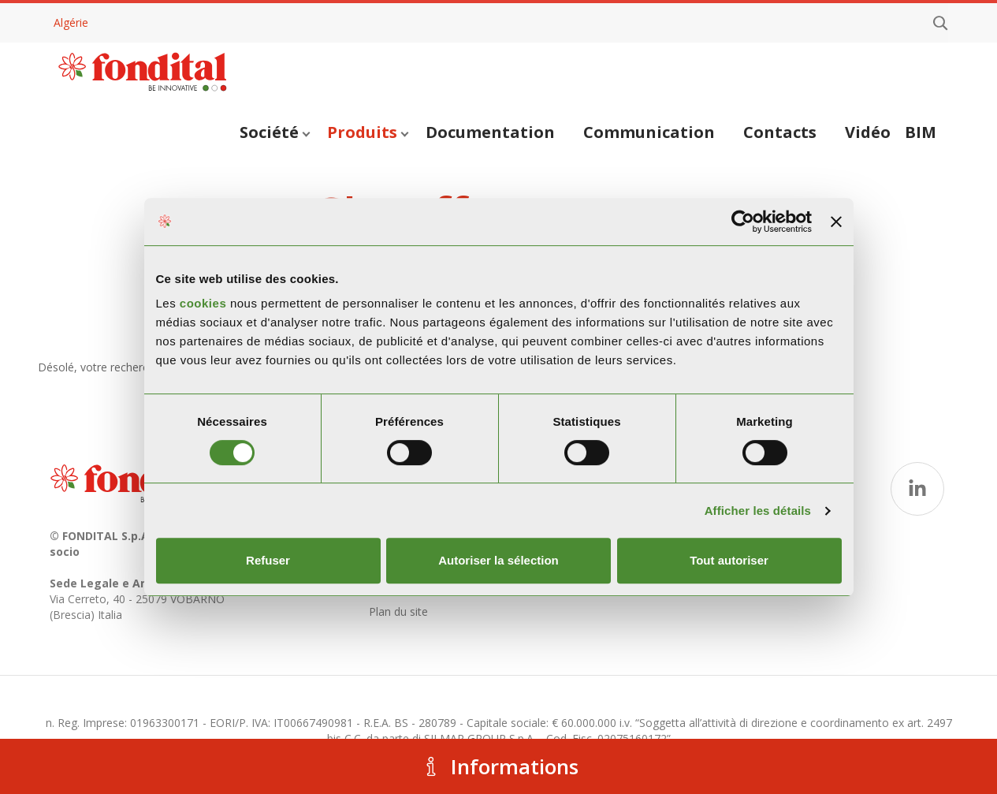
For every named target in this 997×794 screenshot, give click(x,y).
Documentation (490, 132)
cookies (205, 303)
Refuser (268, 560)
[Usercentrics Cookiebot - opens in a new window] (743, 221)
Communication (649, 132)
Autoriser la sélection (498, 560)
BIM (920, 132)
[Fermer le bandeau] (836, 221)
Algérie (71, 22)
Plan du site (398, 611)
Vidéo (868, 132)
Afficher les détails (758, 510)
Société (275, 132)
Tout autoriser (729, 560)
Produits (367, 132)
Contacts (780, 132)
